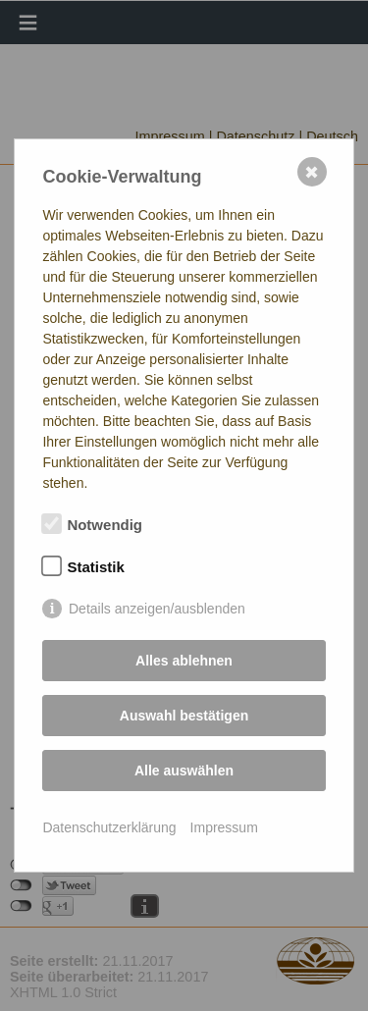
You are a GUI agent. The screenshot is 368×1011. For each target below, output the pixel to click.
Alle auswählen (184, 770)
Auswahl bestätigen (184, 715)
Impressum (224, 827)
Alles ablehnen (184, 660)
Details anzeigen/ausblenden (157, 608)
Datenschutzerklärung (109, 827)
